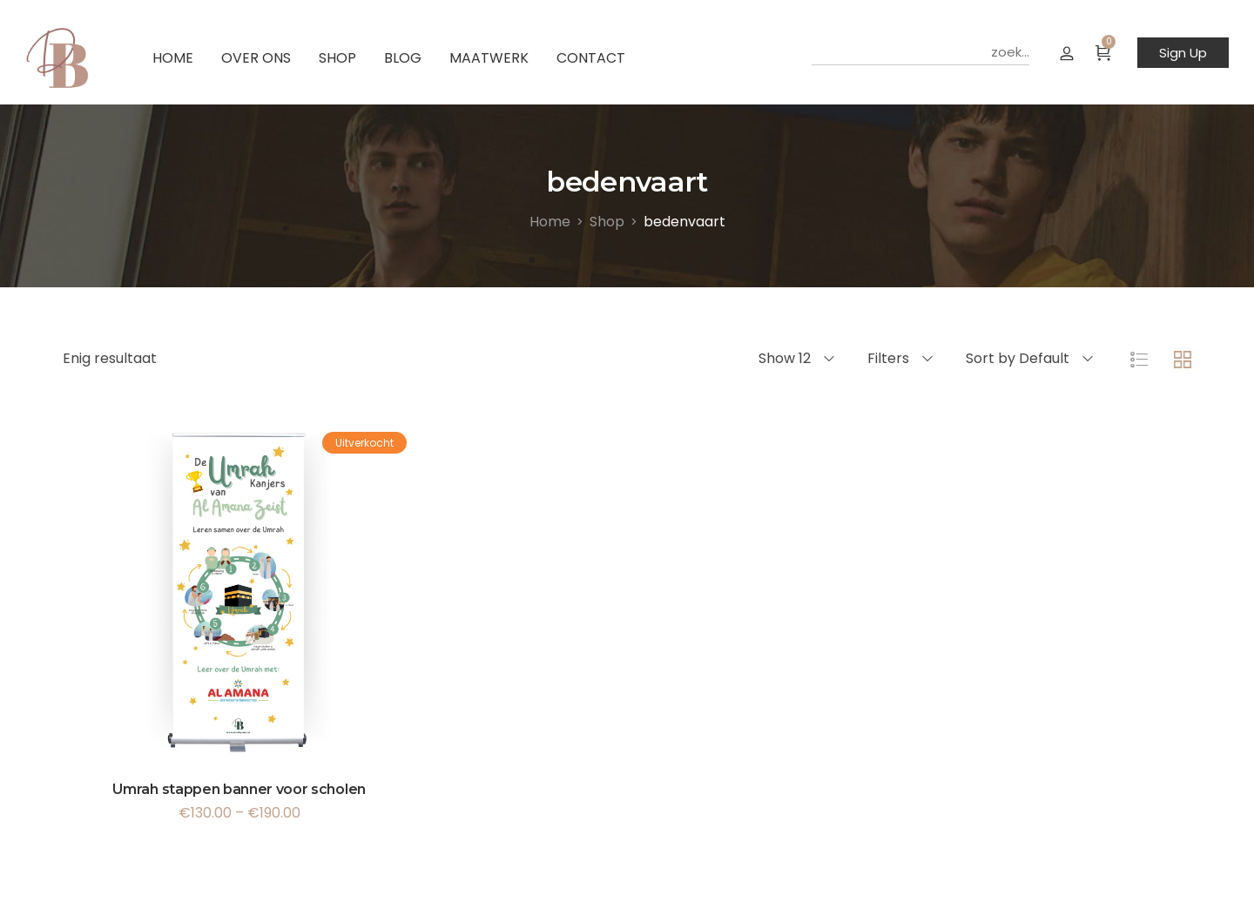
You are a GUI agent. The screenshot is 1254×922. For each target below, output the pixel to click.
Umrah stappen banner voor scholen (238, 789)
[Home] (549, 222)
